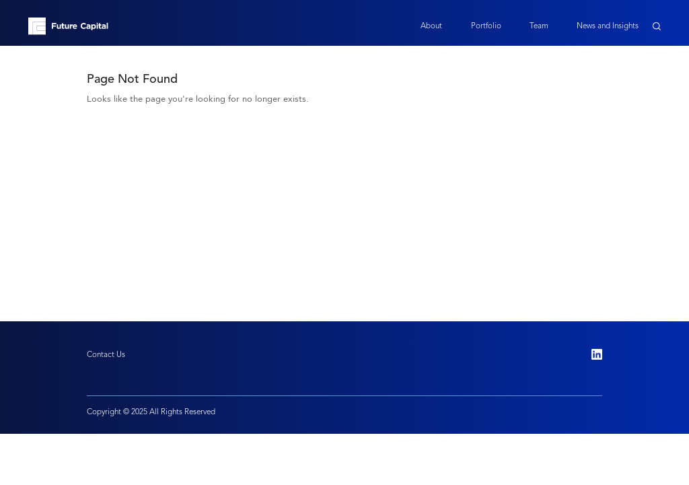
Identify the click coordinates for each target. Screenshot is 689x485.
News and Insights (608, 25)
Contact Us (106, 354)
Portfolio (486, 25)
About (431, 25)
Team (539, 25)
